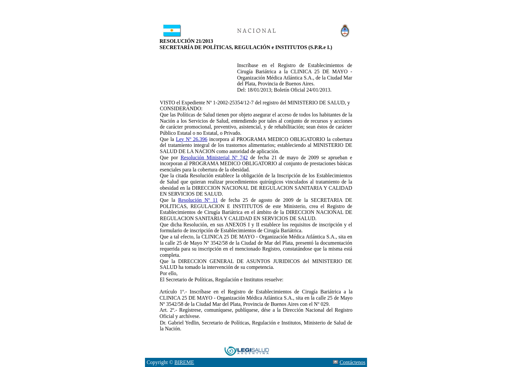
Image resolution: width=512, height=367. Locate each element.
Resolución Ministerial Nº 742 (214, 157)
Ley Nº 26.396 (191, 139)
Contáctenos (352, 362)
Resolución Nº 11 (198, 200)
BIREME (184, 362)
